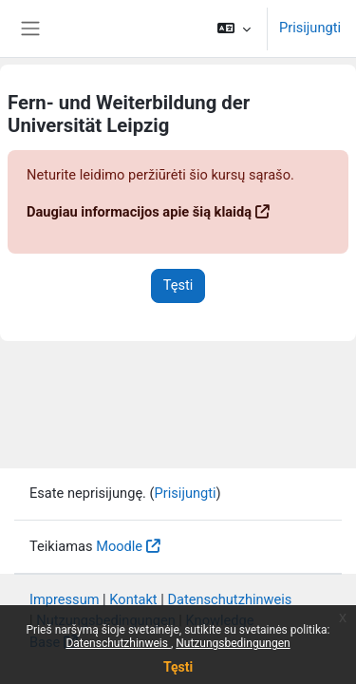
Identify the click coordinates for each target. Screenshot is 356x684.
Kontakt (133, 599)
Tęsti (178, 666)
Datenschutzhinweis (118, 643)
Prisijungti (310, 27)
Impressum (64, 599)
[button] (234, 28)
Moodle (119, 546)
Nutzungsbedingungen (233, 643)
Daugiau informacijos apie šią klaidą (139, 211)
